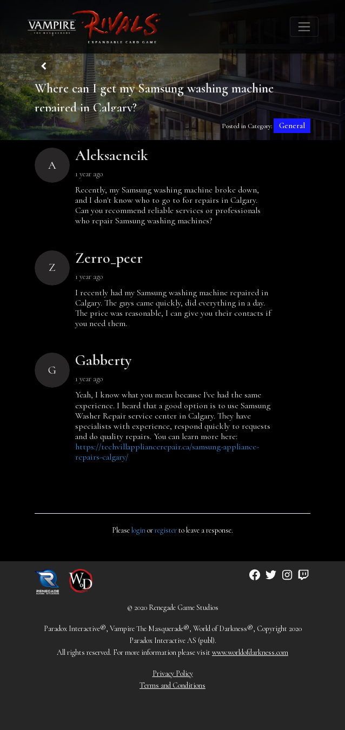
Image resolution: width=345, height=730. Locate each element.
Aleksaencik (111, 155)
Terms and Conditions (172, 685)
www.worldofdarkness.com (250, 652)
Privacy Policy (172, 673)
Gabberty (103, 360)
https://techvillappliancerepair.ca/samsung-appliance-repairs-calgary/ (167, 451)
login (138, 530)
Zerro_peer (109, 258)
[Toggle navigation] (304, 27)
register (166, 530)
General (292, 125)
